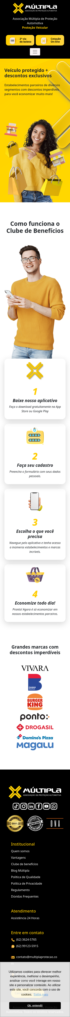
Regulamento (20, 890)
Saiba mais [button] (41, 994)
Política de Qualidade (25, 877)
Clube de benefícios (24, 864)
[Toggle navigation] (35, 51)
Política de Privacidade (26, 883)
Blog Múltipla (20, 870)
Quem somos (20, 851)
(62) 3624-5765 (23, 939)
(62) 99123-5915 (24, 946)
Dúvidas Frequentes (24, 896)
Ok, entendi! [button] (35, 1005)
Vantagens (18, 858)
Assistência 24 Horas (25, 918)
